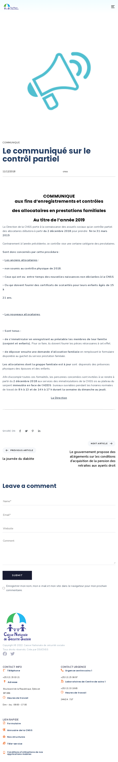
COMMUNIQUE (11, 142)
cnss (65, 171)
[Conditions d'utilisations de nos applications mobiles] (30, 753)
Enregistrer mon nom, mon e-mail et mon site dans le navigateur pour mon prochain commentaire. (56, 588)
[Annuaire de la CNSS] (30, 731)
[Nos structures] (30, 738)
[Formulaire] (30, 724)
